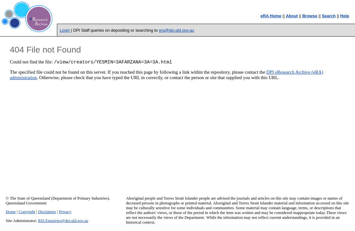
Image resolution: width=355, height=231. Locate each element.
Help (344, 15)
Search (328, 15)
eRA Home (270, 15)
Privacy (65, 212)
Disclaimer (47, 212)
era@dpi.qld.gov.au (176, 30)
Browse (309, 15)
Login (65, 30)
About (292, 15)
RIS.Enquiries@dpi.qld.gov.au (63, 221)
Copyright (27, 212)
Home (11, 212)
